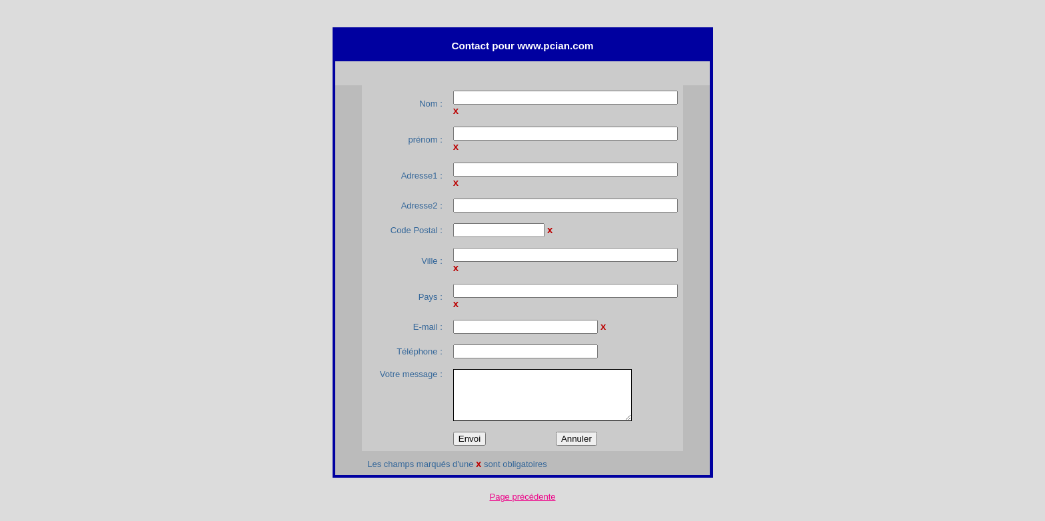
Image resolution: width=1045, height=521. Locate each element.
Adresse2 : (422, 206)
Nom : (431, 104)
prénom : (425, 140)
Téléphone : (420, 351)
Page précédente (522, 497)
